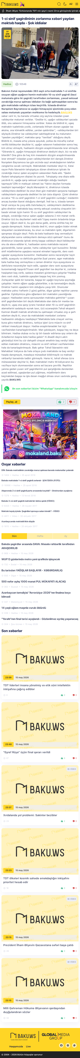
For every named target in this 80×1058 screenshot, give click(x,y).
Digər (13, 575)
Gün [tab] (14, 536)
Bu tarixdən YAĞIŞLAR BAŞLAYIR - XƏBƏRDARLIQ (32, 570)
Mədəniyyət (16, 602)
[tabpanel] (40, 584)
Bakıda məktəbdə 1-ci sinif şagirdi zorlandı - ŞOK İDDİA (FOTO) (30, 480)
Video (14, 516)
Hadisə (7, 84)
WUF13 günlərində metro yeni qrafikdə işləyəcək (30, 559)
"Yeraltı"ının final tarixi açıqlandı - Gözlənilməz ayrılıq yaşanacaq (39, 618)
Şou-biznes (16, 624)
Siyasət (14, 587)
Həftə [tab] (40, 536)
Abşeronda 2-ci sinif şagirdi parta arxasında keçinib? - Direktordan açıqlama (36, 491)
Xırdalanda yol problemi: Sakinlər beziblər (30, 815)
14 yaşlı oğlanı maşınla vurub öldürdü (23, 607)
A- (71, 84)
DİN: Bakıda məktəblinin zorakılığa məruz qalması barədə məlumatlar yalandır (37, 470)
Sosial (14, 564)
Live (28, 1046)
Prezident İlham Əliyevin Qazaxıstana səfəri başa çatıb (38, 945)
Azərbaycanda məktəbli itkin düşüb (18, 521)
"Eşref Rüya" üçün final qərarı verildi (26, 752)
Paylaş (12, 402)
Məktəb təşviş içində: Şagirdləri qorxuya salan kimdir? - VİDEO (30, 511)
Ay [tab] (65, 536)
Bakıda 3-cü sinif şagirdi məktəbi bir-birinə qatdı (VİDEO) (27, 501)
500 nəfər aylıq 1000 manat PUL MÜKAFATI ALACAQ (33, 581)
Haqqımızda (16, 1046)
